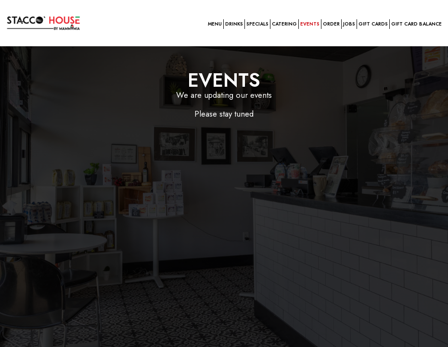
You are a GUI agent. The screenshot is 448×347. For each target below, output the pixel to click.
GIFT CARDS (373, 24)
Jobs (349, 24)
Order (331, 24)
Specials (257, 24)
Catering (284, 24)
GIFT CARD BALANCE (416, 24)
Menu (215, 24)
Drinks (234, 24)
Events (310, 24)
